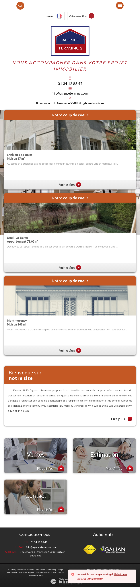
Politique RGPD (36, 575)
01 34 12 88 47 (70, 83)
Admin (61, 572)
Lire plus (121, 419)
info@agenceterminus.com (70, 93)
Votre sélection (78, 16)
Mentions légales (26, 572)
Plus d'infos (50, 468)
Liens (53, 572)
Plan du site (12, 572)
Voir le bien (70, 185)
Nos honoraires (43, 572)
